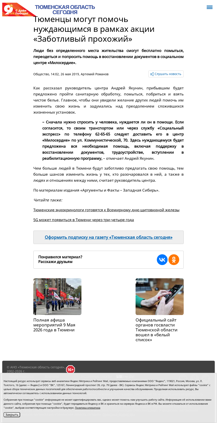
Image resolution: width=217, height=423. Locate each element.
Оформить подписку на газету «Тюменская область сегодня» (108, 237)
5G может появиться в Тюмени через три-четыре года (83, 219)
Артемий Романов (94, 74)
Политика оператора (87, 407)
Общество (41, 74)
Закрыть (11, 414)
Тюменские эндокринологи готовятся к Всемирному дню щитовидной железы (106, 209)
